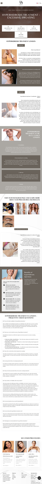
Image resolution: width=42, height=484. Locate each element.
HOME (9, 10)
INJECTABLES (18, 10)
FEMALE (13, 10)
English (37, 3)
